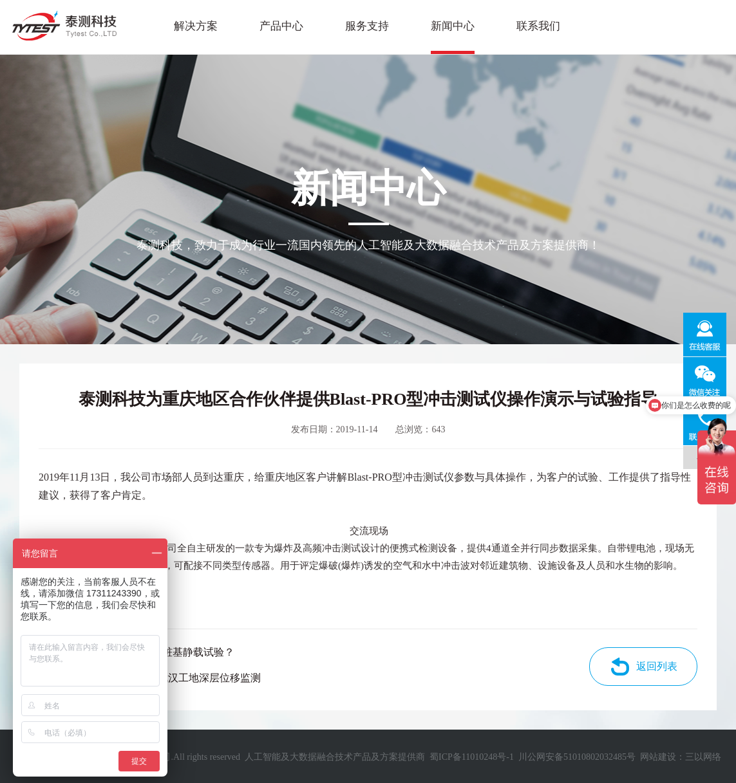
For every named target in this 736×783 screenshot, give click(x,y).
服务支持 (367, 26)
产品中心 (281, 26)
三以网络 (703, 757)
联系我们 (538, 26)
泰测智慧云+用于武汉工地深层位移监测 (170, 677)
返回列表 (656, 666)
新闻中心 (453, 26)
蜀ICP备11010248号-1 (471, 757)
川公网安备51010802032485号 (577, 757)
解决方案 (196, 26)
